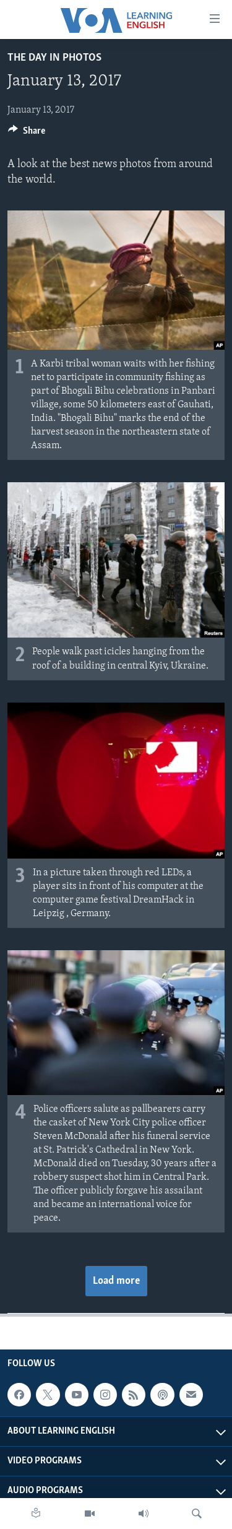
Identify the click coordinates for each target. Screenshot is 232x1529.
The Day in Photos (54, 58)
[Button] (26, 133)
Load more (116, 1281)
